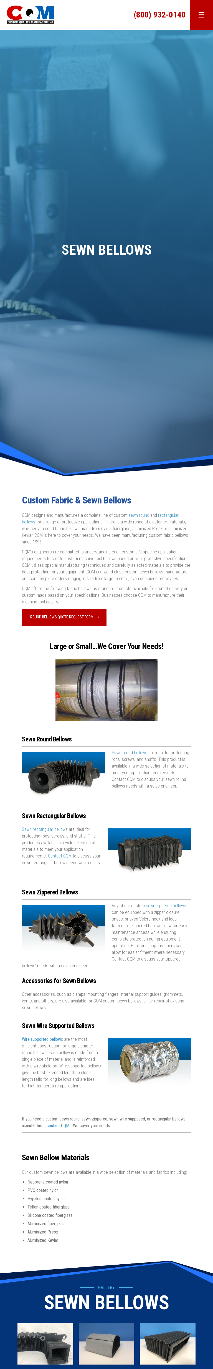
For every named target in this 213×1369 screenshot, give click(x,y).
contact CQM (58, 1125)
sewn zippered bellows (166, 905)
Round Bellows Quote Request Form (61, 617)
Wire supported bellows (42, 1039)
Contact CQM (60, 856)
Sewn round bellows (129, 752)
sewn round (138, 515)
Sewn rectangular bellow (43, 829)
